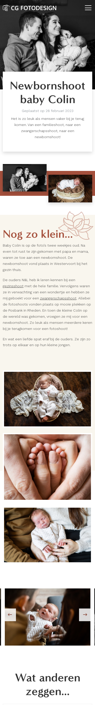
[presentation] (10, 614)
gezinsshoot (13, 286)
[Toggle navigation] (88, 7)
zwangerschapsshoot (58, 298)
